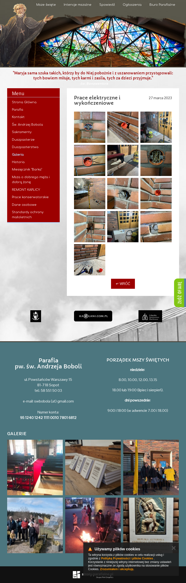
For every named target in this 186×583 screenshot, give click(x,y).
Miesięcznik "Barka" (27, 169)
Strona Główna (24, 102)
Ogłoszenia (132, 4)
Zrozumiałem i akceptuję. (117, 569)
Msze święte (46, 4)
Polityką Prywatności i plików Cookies (127, 558)
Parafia (17, 109)
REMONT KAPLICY (26, 189)
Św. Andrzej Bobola (27, 124)
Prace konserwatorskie (30, 197)
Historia (18, 162)
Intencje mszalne (77, 4)
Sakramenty (22, 132)
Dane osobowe (24, 204)
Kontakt (18, 117)
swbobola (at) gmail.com (54, 401)
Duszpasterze (23, 139)
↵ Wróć (123, 283)
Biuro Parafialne (162, 4)
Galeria (18, 154)
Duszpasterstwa (25, 147)
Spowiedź (107, 4)
